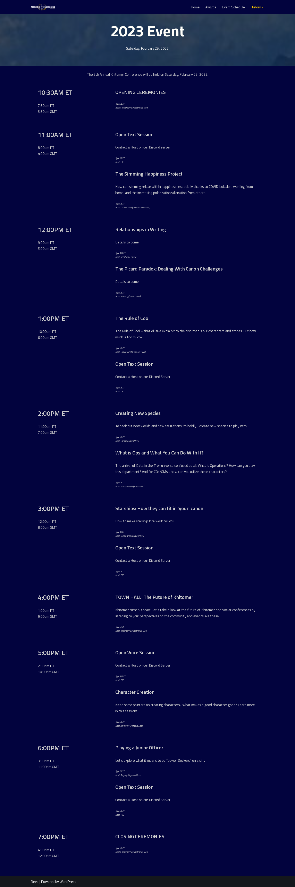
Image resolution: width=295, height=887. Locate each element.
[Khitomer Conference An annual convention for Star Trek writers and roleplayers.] (43, 7)
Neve (35, 881)
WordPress (68, 881)
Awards (210, 7)
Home (195, 7)
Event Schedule (233, 7)
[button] (262, 7)
